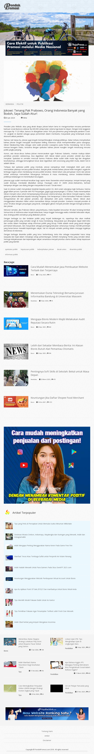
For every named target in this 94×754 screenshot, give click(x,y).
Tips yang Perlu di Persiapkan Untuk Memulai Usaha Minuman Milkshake (43, 524)
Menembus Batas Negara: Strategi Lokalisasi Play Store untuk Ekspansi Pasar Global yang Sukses (29, 643)
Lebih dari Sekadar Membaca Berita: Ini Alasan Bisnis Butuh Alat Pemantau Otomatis (57, 347)
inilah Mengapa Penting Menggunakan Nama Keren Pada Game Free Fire (43, 545)
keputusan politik (27, 249)
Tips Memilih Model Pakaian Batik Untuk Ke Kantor (34, 600)
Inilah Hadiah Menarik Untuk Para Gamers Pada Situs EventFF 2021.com (42, 567)
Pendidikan (34, 301)
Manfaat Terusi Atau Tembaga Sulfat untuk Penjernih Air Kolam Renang (42, 556)
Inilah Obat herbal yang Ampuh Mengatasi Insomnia (34, 622)
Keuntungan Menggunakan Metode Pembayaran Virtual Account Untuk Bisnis (45, 578)
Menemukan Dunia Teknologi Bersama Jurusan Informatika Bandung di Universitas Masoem (57, 294)
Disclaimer (47, 740)
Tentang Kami (47, 731)
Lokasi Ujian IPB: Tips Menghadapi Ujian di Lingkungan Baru (73, 641)
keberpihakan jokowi (45, 249)
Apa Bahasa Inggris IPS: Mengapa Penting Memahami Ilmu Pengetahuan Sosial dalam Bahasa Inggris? (77, 666)
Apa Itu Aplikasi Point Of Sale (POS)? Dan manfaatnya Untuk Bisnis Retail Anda (45, 589)
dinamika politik (76, 249)
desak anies (61, 249)
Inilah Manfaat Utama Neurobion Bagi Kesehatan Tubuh (29, 664)
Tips (20, 672)
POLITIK (20, 104)
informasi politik (11, 254)
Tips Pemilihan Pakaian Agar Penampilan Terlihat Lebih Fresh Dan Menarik (43, 611)
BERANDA (10, 104)
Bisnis (32, 275)
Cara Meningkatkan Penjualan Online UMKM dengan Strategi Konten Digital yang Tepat (30, 688)
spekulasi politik (11, 249)
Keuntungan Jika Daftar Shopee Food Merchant (57, 397)
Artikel (47, 736)
